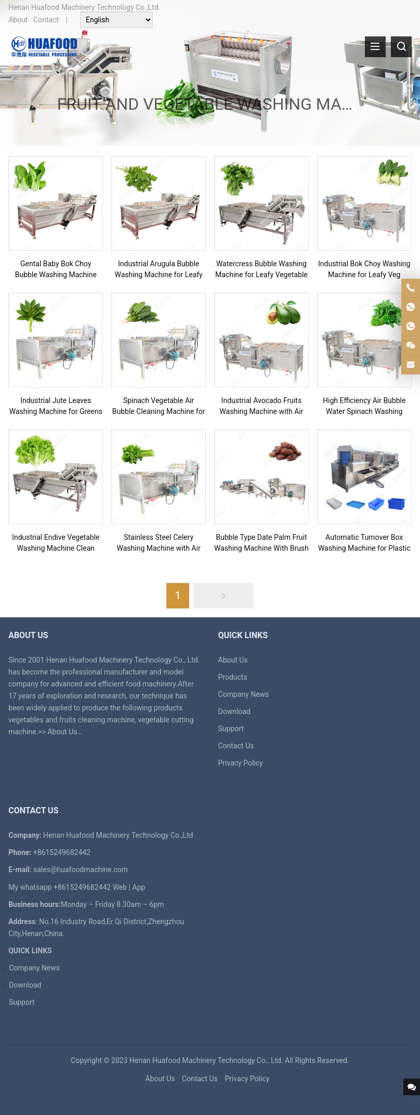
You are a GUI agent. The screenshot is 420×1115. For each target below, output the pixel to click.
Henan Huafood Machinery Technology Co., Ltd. (206, 1060)
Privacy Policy (240, 763)
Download (234, 711)
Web (120, 887)
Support (231, 728)
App (139, 887)
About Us (62, 732)
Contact (46, 20)
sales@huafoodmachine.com (80, 869)
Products (232, 677)
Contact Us (236, 746)
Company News (243, 694)
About (18, 20)
